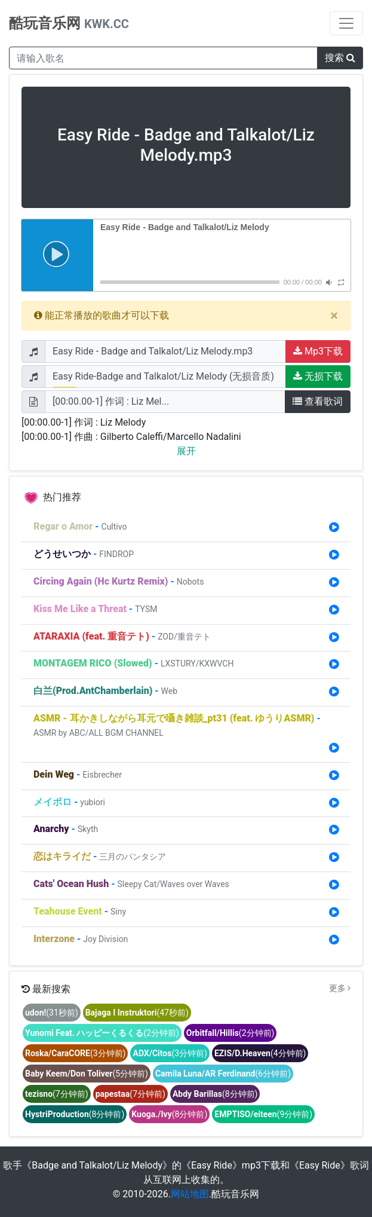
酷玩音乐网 (69, 23)
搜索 (340, 57)
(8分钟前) (215, 1094)
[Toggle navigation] (346, 23)
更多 (340, 988)
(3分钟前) (75, 1053)
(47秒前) (137, 1012)
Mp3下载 (318, 351)
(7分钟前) (56, 1094)
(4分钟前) (260, 1053)
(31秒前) (51, 1012)
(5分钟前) (86, 1073)
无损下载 (318, 376)
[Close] (334, 315)
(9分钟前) (263, 1114)
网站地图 (190, 1194)
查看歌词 (318, 401)
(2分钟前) (102, 1033)
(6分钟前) (223, 1073)
